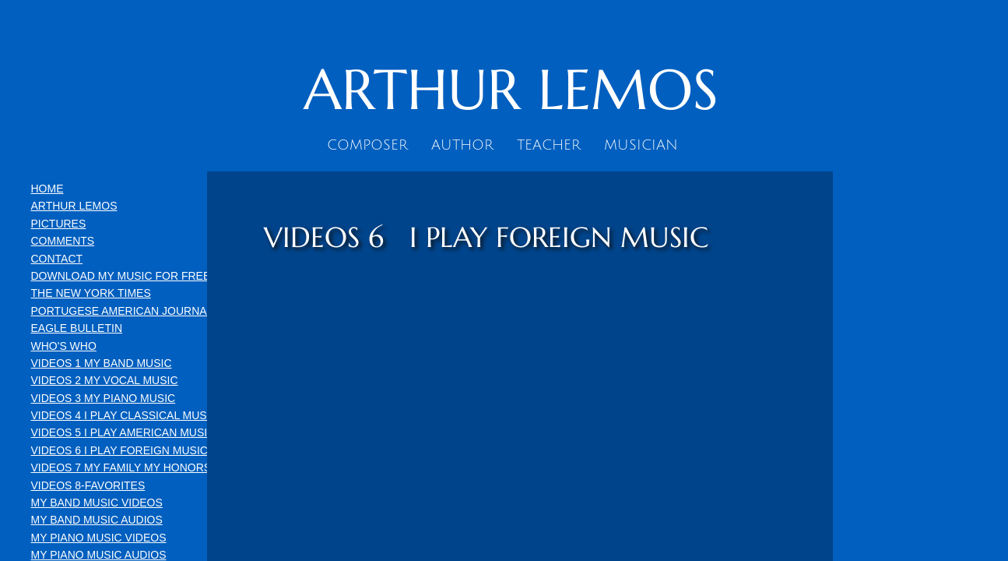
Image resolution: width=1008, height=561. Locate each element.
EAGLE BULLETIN (77, 328)
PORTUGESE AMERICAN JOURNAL (122, 311)
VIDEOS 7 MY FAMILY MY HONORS (121, 467)
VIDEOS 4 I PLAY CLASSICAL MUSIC (124, 415)
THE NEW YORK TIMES (91, 293)
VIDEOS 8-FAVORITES (88, 485)
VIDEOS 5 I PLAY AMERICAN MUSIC (123, 432)
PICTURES (58, 223)
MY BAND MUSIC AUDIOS (97, 519)
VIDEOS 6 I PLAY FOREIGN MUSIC (119, 450)
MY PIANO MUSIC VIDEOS (99, 537)
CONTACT (57, 258)
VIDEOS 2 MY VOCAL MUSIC (104, 380)
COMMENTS (63, 241)
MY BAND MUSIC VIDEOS (97, 502)
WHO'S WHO (64, 346)
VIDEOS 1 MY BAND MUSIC (101, 363)
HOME (47, 188)
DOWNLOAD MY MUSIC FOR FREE (121, 276)
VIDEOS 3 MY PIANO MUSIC (103, 398)
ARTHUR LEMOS (74, 205)
